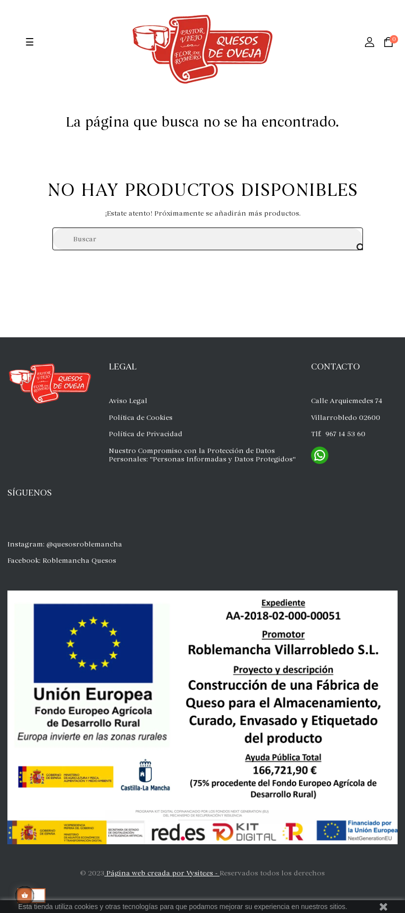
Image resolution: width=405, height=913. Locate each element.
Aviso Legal (128, 401)
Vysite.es (199, 873)
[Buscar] (207, 239)
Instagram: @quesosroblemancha (64, 544)
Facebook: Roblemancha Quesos (61, 560)
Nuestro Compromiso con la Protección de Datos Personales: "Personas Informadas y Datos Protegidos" (202, 455)
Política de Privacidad (145, 434)
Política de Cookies (141, 417)
